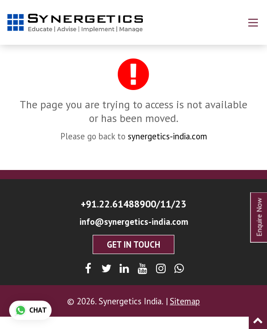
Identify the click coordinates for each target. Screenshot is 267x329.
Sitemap (185, 301)
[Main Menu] (253, 23)
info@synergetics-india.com (133, 221)
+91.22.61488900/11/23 (133, 203)
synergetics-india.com (167, 136)
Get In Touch (133, 244)
